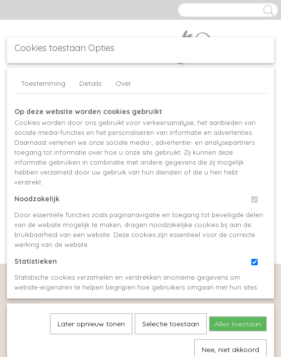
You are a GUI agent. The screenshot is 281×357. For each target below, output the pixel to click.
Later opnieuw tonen (91, 214)
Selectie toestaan (170, 214)
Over (123, 83)
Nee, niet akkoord (230, 240)
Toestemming (43, 83)
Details (90, 83)
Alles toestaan (238, 214)
